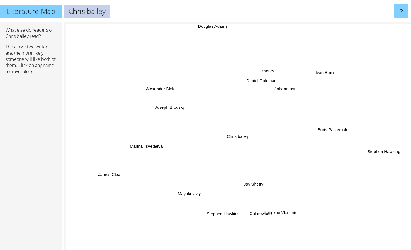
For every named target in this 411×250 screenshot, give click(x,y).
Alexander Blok (162, 88)
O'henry (267, 72)
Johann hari (284, 90)
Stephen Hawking (379, 150)
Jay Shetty (254, 181)
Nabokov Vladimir (280, 212)
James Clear (113, 173)
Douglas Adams (213, 26)
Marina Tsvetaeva (147, 147)
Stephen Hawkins (222, 211)
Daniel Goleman (261, 82)
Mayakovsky (191, 193)
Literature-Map (31, 11)
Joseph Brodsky (172, 107)
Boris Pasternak (330, 130)
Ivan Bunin (325, 73)
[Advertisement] (31, 164)
